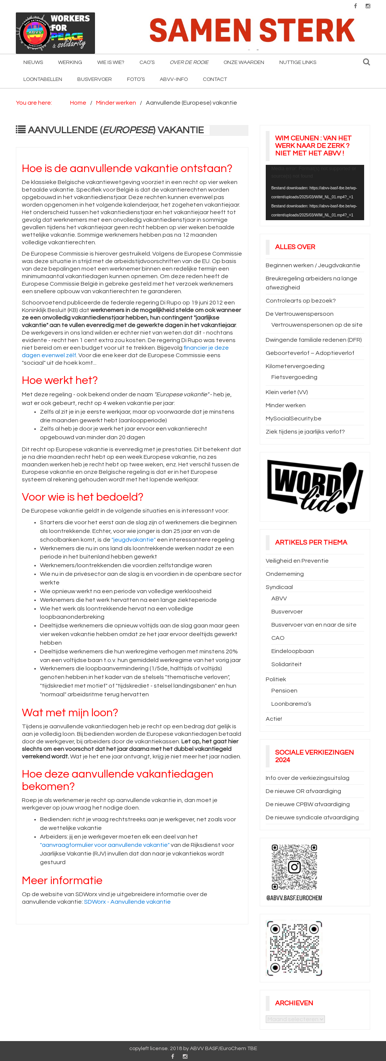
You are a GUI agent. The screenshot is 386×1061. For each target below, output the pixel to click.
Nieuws (33, 62)
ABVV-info (174, 79)
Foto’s (136, 79)
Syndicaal (279, 587)
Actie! (274, 719)
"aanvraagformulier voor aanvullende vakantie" (105, 845)
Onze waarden (244, 62)
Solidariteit (286, 664)
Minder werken (286, 405)
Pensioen (284, 691)
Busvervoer (94, 79)
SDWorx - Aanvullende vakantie (127, 902)
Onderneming (285, 574)
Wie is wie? (110, 62)
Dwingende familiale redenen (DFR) (314, 340)
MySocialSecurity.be (294, 419)
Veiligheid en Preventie (297, 561)
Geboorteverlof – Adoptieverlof (310, 353)
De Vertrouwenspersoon (300, 314)
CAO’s (147, 62)
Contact (215, 79)
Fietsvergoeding (294, 377)
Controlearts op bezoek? (301, 301)
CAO (278, 638)
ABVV (279, 598)
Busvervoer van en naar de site (314, 625)
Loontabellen (42, 79)
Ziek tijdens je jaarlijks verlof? (305, 432)
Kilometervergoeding (295, 366)
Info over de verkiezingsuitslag (307, 778)
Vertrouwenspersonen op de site (317, 325)
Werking (70, 62)
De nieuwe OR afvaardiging (303, 791)
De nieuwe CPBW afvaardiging (308, 804)
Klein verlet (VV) (287, 392)
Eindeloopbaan (292, 651)
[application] (315, 192)
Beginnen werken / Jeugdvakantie (313, 265)
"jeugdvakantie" (134, 540)
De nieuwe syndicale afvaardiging (312, 817)
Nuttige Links (297, 62)
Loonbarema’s (291, 704)
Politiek (276, 679)
